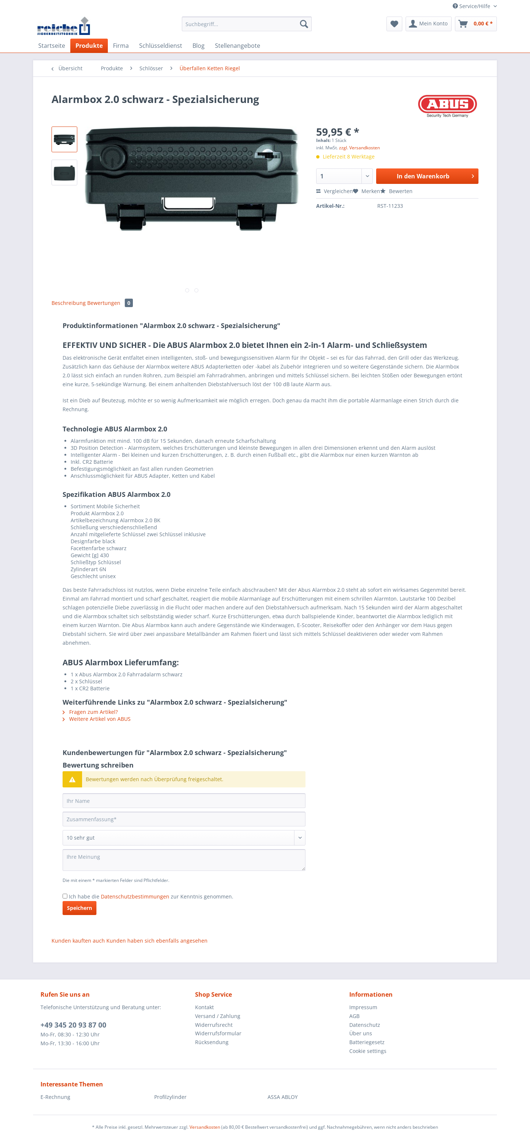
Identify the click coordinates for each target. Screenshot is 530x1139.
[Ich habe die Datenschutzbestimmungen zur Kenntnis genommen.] (65, 896)
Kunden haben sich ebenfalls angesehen (157, 940)
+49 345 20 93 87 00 (73, 1025)
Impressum (363, 1007)
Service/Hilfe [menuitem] (472, 6)
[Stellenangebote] (237, 46)
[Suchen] (304, 24)
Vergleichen (334, 191)
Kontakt (204, 1007)
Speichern (79, 907)
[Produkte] (89, 46)
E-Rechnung (55, 1096)
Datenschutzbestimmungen (135, 896)
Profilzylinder (170, 1096)
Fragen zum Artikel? (90, 711)
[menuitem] (247, 27)
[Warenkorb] (476, 24)
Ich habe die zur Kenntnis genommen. (151, 896)
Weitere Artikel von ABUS (97, 718)
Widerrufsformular (218, 1033)
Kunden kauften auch (78, 940)
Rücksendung (212, 1042)
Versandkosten (205, 1127)
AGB (354, 1015)
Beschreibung (69, 302)
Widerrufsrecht (214, 1024)
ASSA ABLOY (283, 1096)
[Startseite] (51, 46)
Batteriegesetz (367, 1042)
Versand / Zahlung (217, 1015)
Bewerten (396, 191)
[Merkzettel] (394, 24)
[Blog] (198, 46)
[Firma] (121, 46)
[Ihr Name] (184, 800)
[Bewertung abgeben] (184, 838)
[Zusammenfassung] (184, 819)
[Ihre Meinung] (184, 860)
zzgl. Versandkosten (359, 148)
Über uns (360, 1033)
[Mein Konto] (429, 24)
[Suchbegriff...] (247, 24)
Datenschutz (364, 1024)
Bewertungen (110, 302)
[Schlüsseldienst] (160, 46)
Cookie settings (367, 1050)
